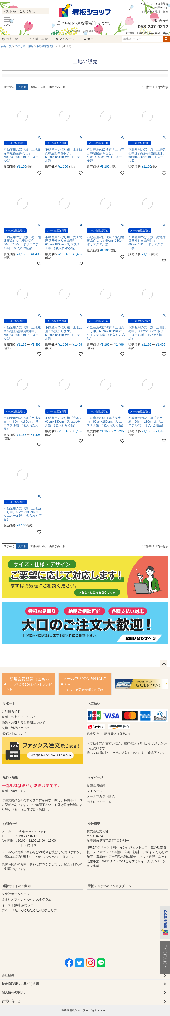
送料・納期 (10, 777)
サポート (9, 703)
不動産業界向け (45, 46)
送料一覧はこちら (14, 791)
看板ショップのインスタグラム (109, 886)
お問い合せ (38, 39)
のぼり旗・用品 (24, 46)
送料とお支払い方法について (120, 752)
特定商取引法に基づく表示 (20, 984)
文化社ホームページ (16, 894)
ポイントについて (14, 733)
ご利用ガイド (160, 7)
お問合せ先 (10, 824)
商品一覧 (10, 39)
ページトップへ (163, 663)
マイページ (64, 39)
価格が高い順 (57, 87)
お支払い (94, 703)
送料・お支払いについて (19, 717)
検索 (166, 39)
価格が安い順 (38, 87)
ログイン (147, 3)
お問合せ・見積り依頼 (155, 11)
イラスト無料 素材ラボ (18, 905)
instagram (130, 918)
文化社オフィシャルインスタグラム (26, 899)
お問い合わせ (11, 1001)
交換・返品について (16, 728)
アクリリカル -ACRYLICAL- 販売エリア (29, 910)
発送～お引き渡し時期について (23, 722)
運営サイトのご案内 (17, 886)
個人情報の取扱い (14, 992)
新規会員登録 (96, 785)
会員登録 (163, 3)
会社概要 (94, 824)
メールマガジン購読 (101, 796)
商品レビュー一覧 (99, 802)
